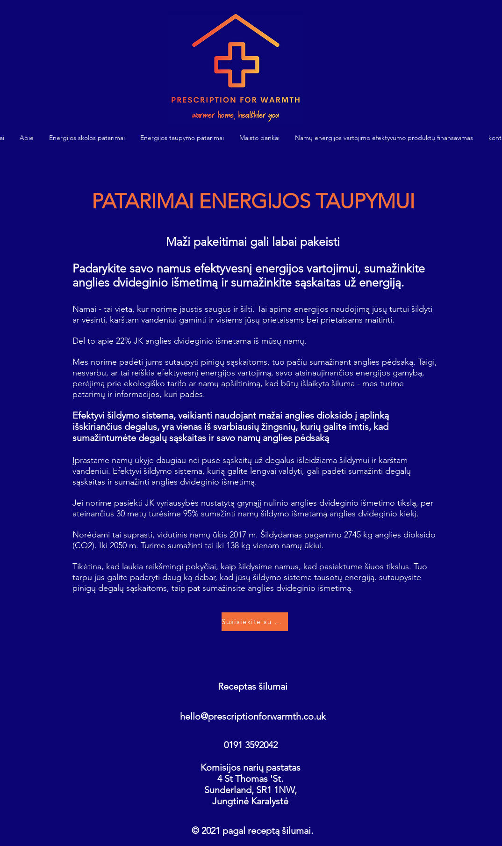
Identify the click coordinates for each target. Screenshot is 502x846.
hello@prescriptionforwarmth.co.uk (253, 716)
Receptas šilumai (252, 686)
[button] (87, 137)
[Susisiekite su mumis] (255, 621)
